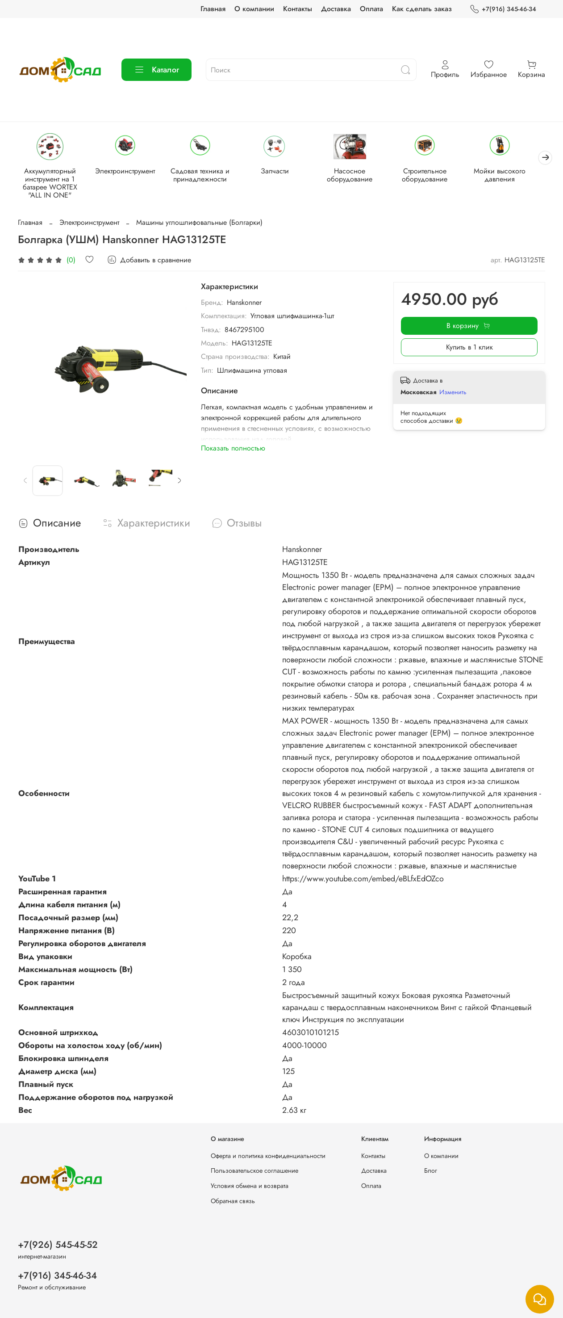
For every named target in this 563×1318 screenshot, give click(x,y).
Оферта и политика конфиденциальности (268, 1155)
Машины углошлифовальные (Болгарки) (199, 223)
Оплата (371, 9)
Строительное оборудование (435, 176)
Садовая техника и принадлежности (204, 176)
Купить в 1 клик (469, 347)
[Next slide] (179, 481)
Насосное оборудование (358, 176)
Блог (430, 1170)
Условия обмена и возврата (249, 1185)
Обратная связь (233, 1200)
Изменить (453, 393)
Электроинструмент (128, 172)
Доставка (336, 9)
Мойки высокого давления (512, 176)
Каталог (156, 70)
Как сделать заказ (422, 9)
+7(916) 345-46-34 (503, 9)
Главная (212, 9)
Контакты (297, 9)
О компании (254, 9)
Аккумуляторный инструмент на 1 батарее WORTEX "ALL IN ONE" (51, 184)
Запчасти (281, 172)
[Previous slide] (25, 481)
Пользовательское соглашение (254, 1170)
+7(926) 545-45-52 (58, 1244)
